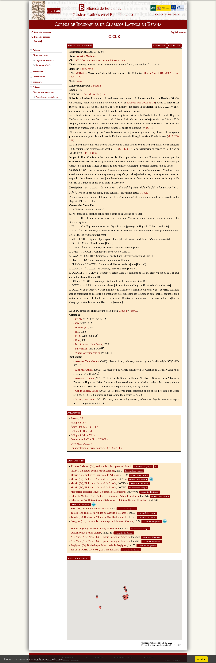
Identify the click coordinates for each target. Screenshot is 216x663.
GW (77, 323)
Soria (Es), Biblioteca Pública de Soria (91, 508)
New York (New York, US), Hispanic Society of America (100, 537)
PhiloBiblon (81, 348)
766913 (133, 310)
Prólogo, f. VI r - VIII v (83, 435)
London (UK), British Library (86, 532)
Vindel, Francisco (84, 399)
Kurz (77, 340)
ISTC (78, 336)
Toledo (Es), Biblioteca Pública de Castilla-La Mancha (99, 512)
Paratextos (159, 45)
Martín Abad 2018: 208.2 (157, 73)
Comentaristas (39, 77)
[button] (124, 588)
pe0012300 (80, 73)
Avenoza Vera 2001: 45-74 (141, 102)
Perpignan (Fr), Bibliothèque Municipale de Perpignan (99, 545)
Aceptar (201, 659)
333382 (123, 310)
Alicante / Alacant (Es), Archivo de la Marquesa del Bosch (101, 466)
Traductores (38, 72)
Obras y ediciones (40, 55)
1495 (79, 81)
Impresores (37, 82)
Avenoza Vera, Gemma (87, 361)
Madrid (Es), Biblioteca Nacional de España (93, 479)
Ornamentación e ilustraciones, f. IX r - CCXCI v (96, 448)
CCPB (78, 319)
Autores (36, 50)
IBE (77, 331)
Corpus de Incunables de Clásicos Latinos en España (108, 24)
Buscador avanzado (41, 32)
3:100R (144, 192)
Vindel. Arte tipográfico (87, 353)
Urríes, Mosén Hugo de (93, 94)
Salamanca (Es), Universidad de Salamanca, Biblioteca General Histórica (108, 500)
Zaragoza (96, 85)
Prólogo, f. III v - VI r (82, 431)
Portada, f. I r (77, 418)
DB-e (149, 127)
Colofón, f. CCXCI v (81, 443)
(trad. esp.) (106, 60)
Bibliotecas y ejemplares (43, 92)
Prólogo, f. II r (78, 422)
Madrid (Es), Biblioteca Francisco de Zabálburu (95, 475)
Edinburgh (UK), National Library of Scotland (95, 528)
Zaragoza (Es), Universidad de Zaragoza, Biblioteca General (102, 521)
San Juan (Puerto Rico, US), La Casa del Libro (95, 549)
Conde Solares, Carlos (86, 390)
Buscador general (41, 37)
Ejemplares (174, 45)
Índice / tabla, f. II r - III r (84, 427)
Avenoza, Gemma (84, 369)
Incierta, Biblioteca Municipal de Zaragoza (93, 470)
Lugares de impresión (45, 60)
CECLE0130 (90, 153)
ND (156, 466)
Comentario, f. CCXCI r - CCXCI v (89, 439)
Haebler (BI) (81, 327)
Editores (36, 87)
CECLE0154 (125, 149)
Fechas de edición (43, 65)
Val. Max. (81, 60)
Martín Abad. (88, 344)
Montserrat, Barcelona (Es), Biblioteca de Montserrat (98, 491)
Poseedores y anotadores (47, 97)
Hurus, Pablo (86, 68)
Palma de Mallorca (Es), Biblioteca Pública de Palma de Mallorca (105, 496)
